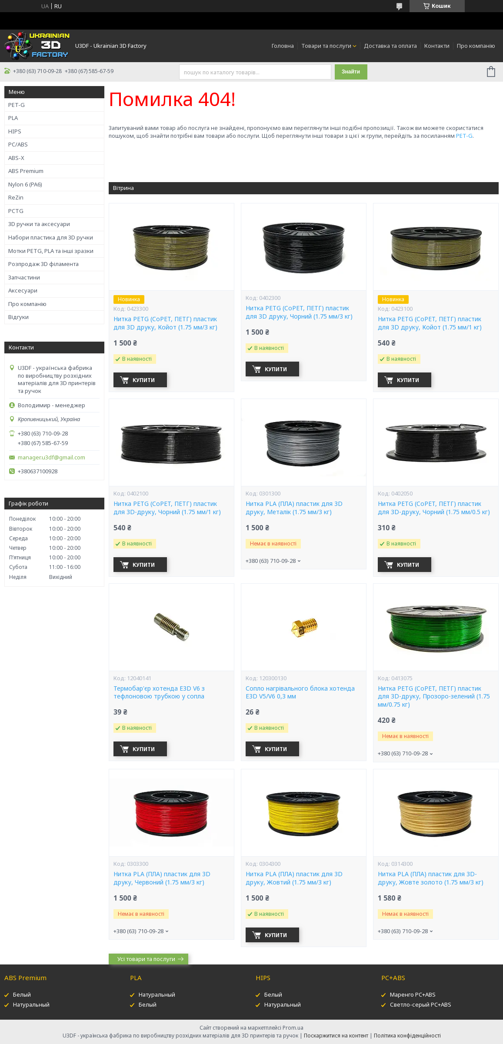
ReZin (15, 197)
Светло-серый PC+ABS (420, 1004)
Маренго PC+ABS (413, 994)
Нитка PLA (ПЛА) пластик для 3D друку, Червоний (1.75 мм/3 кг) (161, 878)
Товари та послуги (326, 46)
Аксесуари (22, 290)
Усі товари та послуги (146, 959)
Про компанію (476, 46)
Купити (144, 380)
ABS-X (16, 158)
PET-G (16, 105)
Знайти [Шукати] (351, 72)
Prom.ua (293, 1027)
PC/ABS (18, 144)
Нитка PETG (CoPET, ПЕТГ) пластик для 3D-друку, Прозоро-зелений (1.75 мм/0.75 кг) (434, 697)
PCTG (15, 211)
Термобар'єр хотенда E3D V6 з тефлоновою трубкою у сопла (159, 693)
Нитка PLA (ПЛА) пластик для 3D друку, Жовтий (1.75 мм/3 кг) (294, 878)
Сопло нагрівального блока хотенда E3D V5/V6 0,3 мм (300, 693)
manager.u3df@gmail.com (51, 457)
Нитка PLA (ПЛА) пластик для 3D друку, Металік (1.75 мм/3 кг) (294, 508)
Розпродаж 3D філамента (43, 264)
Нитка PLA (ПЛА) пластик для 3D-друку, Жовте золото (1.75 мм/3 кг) (430, 878)
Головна (283, 46)
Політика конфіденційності (407, 1035)
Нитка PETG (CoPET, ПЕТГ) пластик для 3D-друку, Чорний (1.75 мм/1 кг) (167, 508)
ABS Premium (25, 171)
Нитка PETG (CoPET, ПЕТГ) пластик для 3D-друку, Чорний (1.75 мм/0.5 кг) (434, 508)
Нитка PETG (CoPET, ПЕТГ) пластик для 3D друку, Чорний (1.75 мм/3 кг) (299, 312)
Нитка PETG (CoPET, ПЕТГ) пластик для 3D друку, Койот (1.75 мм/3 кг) (165, 323)
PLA (13, 118)
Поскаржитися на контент (336, 1035)
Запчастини (24, 277)
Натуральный (31, 1004)
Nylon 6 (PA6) (25, 184)
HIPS (14, 131)
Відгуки (18, 317)
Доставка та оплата (390, 46)
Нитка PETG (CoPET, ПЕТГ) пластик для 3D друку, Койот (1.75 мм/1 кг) (430, 323)
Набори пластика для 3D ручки (50, 237)
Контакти (437, 46)
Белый (22, 994)
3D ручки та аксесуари (39, 224)
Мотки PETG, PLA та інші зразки (50, 251)
